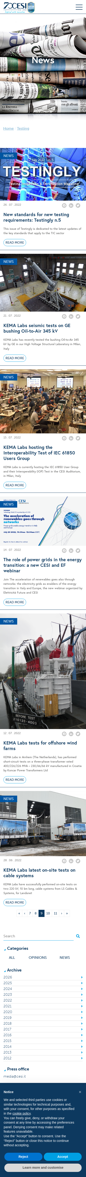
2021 (7, 1006)
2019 (7, 1017)
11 (56, 913)
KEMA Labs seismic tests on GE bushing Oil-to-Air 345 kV (36, 328)
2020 (7, 1012)
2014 (7, 1046)
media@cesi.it (14, 1076)
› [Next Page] (61, 913)
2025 (7, 983)
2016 (7, 1035)
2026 (7, 977)
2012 (7, 1058)
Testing (23, 128)
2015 (7, 1041)
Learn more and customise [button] (42, 1167)
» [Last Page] (67, 913)
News (65, 957)
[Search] (38, 936)
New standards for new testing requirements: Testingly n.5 (36, 217)
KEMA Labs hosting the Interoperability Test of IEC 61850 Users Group (39, 452)
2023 (7, 994)
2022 (7, 1000)
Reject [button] (23, 1157)
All (12, 957)
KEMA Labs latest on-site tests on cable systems (39, 872)
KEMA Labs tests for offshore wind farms (40, 745)
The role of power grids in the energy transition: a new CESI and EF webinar (42, 565)
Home (8, 128)
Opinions (38, 957)
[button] (80, 1092)
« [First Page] (19, 913)
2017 (7, 1029)
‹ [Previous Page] (24, 913)
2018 (7, 1023)
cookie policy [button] (21, 1113)
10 (49, 913)
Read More (15, 243)
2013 (7, 1052)
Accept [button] (62, 1157)
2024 (7, 989)
